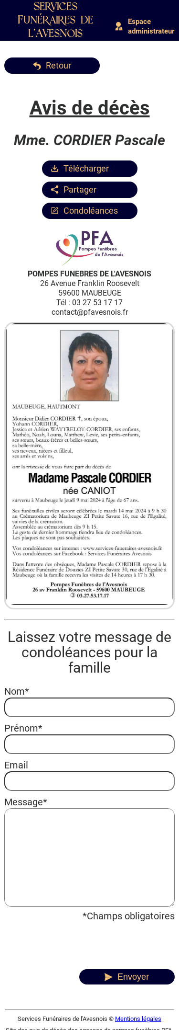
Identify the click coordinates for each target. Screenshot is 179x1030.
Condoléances (90, 211)
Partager (79, 189)
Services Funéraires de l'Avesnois (56, 20)
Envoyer (133, 977)
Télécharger (86, 168)
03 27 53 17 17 (97, 302)
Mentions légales (138, 1018)
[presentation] (76, 941)
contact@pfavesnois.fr (90, 312)
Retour (58, 65)
